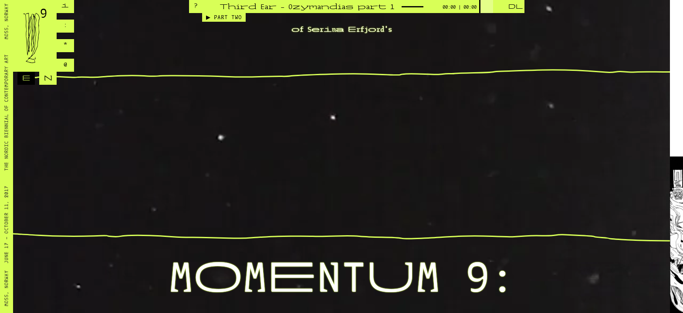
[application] (354, 6)
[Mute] (433, 7)
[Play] (500, 7)
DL (515, 7)
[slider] (486, 6)
